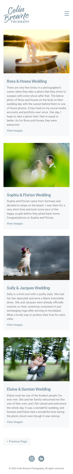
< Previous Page (17, 441)
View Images (15, 130)
